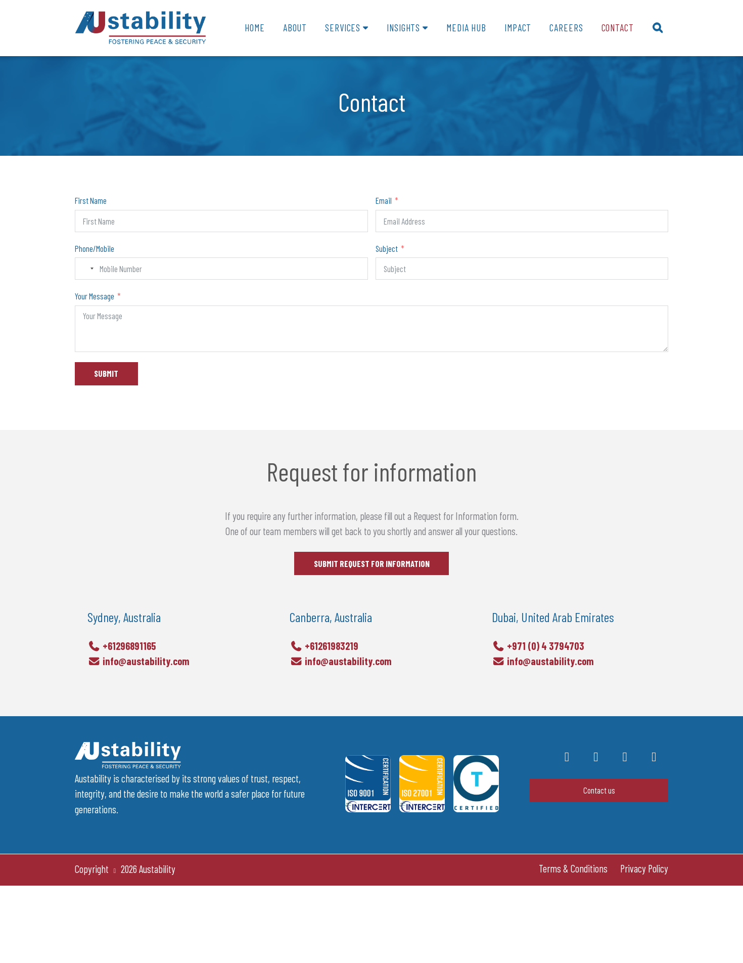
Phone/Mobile (94, 248)
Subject (387, 248)
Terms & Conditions (573, 868)
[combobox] (86, 268)
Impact (517, 27)
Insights (403, 27)
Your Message (94, 296)
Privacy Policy (644, 868)
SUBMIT (106, 373)
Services (342, 27)
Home (254, 27)
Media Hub (466, 27)
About (295, 27)
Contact (617, 27)
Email (384, 200)
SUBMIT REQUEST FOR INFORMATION (372, 571)
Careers (566, 27)
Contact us (599, 790)
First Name (91, 200)
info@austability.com (138, 677)
